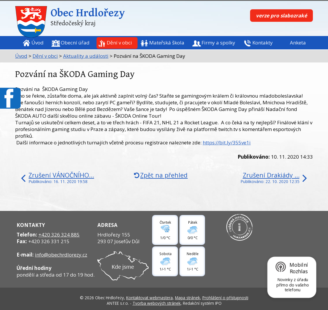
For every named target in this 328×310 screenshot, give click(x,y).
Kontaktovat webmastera (149, 297)
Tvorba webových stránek (157, 303)
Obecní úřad (75, 42)
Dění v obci (119, 42)
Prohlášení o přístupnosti (225, 297)
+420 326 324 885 (59, 234)
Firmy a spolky (218, 42)
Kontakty (262, 42)
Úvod (37, 42)
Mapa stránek (187, 297)
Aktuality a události (85, 56)
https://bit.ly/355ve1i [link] (227, 142)
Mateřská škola (166, 42)
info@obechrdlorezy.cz (61, 254)
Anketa (298, 42)
